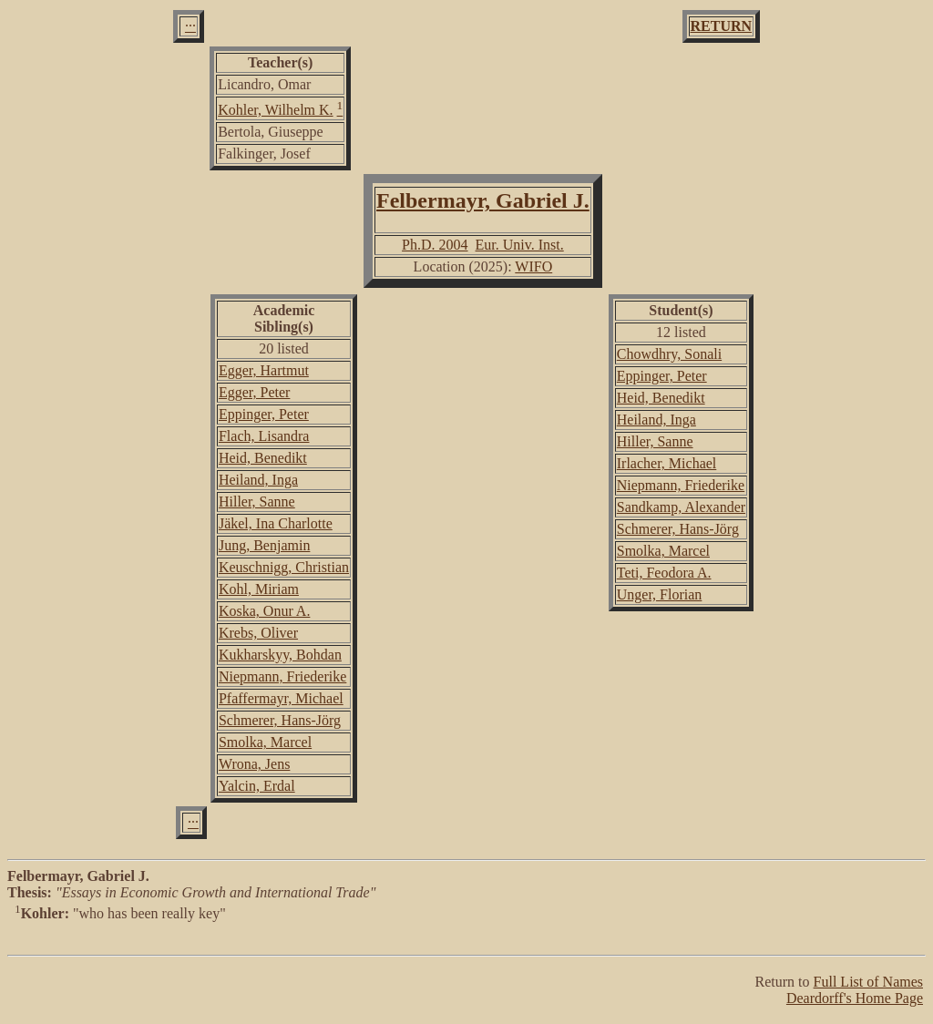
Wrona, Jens (254, 764)
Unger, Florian (659, 594)
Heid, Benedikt (263, 458)
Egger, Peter (254, 392)
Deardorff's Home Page (854, 998)
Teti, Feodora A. (664, 572)
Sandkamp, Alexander (681, 507)
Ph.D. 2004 (434, 244)
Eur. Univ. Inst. (520, 244)
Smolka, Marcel (265, 742)
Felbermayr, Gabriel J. (483, 200)
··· (190, 26)
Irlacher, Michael (667, 463)
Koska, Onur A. (264, 611)
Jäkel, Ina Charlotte (276, 523)
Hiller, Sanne (257, 501)
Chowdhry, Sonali (669, 354)
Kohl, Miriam (259, 589)
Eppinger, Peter (264, 414)
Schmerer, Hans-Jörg (280, 720)
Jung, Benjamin (264, 545)
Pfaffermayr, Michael (281, 698)
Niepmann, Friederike (282, 676)
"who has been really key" (466, 931)
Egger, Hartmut (264, 370)
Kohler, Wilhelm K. (275, 110)
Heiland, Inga (258, 479)
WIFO (533, 266)
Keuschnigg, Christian (284, 567)
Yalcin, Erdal (257, 786)
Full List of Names (868, 981)
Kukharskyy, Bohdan (280, 654)
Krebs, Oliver (258, 632)
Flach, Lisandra (264, 436)
